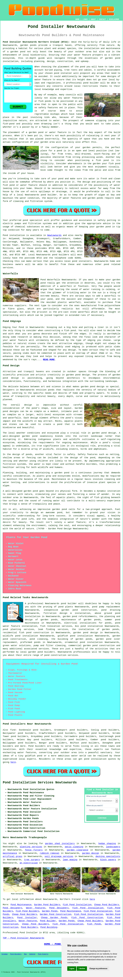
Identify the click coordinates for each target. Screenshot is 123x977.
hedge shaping (107, 843)
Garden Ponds (50, 911)
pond (82, 67)
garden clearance (77, 850)
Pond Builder (48, 921)
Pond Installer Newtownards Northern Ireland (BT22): (36, 42)
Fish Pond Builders (27, 911)
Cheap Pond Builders (106, 904)
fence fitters (34, 850)
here (13, 762)
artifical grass (12, 856)
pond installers (82, 261)
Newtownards (54, 235)
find (12, 730)
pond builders (60, 255)
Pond (5, 235)
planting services (31, 847)
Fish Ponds (94, 924)
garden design (90, 853)
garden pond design (85, 632)
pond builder (69, 603)
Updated (32, 954)
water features (26, 752)
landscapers (113, 847)
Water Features (35, 908)
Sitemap (5, 954)
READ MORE (49, 359)
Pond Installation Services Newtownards (40, 782)
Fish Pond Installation (77, 904)
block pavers (108, 859)
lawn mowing (70, 859)
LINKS (85, 19)
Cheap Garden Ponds (54, 917)
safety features (48, 107)
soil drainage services (59, 856)
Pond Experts (43, 954)
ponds (33, 45)
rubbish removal (49, 853)
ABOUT (93, 19)
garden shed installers (60, 843)
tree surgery (32, 859)
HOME (77, 19)
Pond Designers (12, 908)
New (25, 954)
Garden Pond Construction (55, 914)
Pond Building (48, 927)
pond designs (11, 411)
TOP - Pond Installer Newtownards (23, 938)
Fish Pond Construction (87, 917)
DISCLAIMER (114, 19)
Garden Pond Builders (47, 904)
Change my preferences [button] (98, 968)
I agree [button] (71, 968)
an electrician (29, 863)
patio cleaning (74, 847)
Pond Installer (27, 917)
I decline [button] (82, 968)
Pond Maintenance (21, 904)
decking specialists (107, 856)
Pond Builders (29, 927)
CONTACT (102, 19)
